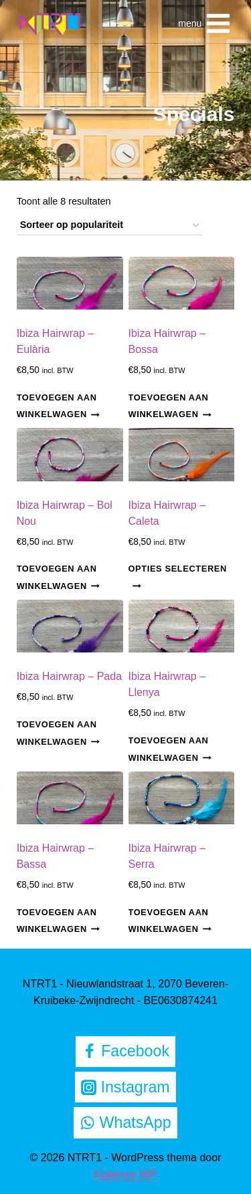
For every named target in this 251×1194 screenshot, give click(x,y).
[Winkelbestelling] (109, 225)
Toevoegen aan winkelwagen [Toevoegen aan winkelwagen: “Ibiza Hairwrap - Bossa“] (170, 406)
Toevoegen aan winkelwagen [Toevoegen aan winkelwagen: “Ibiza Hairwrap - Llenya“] (170, 749)
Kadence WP (125, 1174)
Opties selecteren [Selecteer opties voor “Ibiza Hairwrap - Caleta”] (178, 577)
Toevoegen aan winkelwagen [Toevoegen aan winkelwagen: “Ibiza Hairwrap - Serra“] (170, 921)
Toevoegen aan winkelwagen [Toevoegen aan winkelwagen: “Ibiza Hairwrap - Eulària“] (58, 406)
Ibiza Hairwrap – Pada (69, 676)
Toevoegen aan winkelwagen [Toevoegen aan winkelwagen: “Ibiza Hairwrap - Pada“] (58, 733)
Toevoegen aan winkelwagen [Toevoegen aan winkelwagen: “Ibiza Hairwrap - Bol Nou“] (58, 578)
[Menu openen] (204, 23)
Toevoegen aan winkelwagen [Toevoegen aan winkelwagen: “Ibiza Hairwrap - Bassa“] (58, 921)
